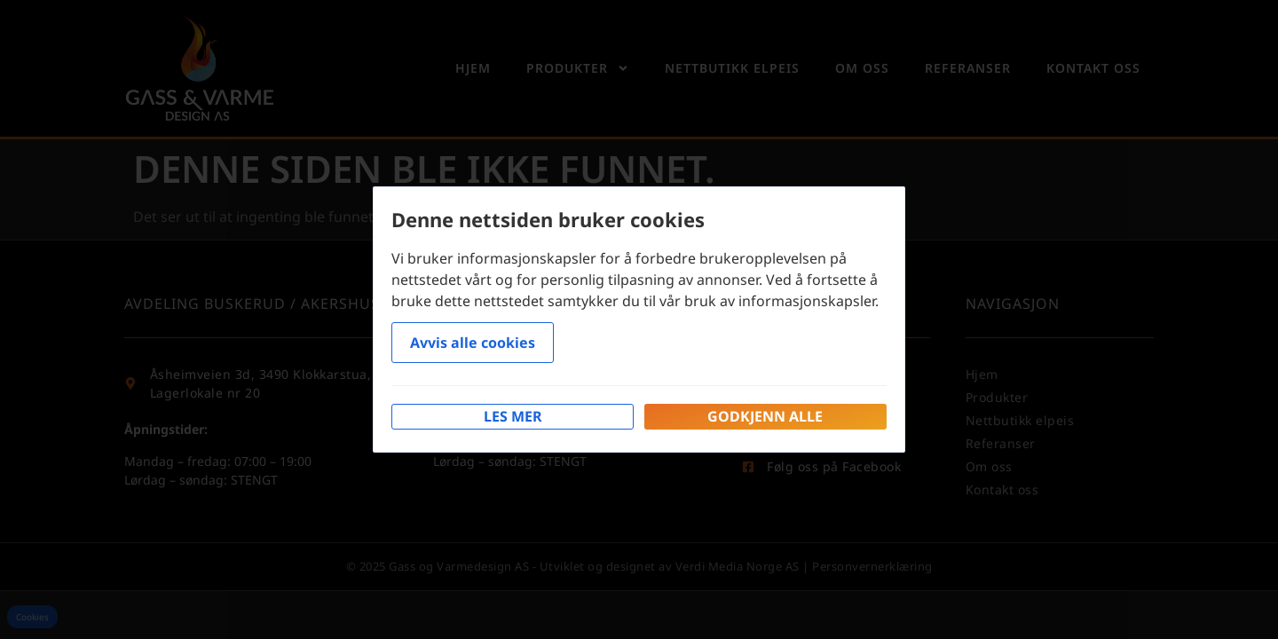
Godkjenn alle (765, 416)
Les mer (513, 416)
